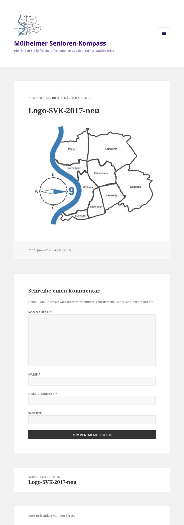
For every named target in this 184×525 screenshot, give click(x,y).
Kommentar (40, 312)
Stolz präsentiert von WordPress (51, 516)
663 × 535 (64, 250)
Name (34, 374)
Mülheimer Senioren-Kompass (60, 43)
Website (35, 413)
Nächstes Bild (75, 98)
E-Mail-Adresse (42, 394)
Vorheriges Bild (45, 98)
